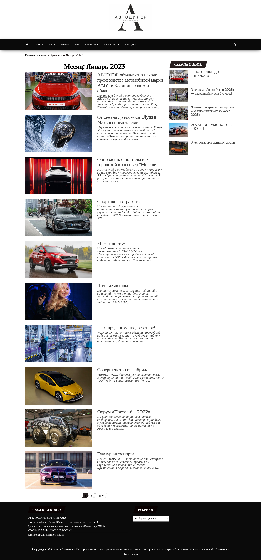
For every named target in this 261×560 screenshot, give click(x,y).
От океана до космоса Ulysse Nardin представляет (126, 119)
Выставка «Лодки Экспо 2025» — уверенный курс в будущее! (212, 91)
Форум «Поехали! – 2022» (123, 412)
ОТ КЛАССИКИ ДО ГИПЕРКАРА (205, 74)
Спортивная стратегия (119, 201)
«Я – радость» (111, 243)
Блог (77, 44)
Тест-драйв (130, 44)
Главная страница (36, 55)
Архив (51, 44)
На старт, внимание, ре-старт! (126, 328)
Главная (39, 44)
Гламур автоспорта (115, 454)
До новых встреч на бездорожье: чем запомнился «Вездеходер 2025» (213, 111)
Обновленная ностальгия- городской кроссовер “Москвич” (128, 162)
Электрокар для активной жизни (213, 142)
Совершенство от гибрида (122, 370)
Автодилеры (111, 44)
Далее (100, 495)
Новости (64, 44)
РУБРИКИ (91, 44)
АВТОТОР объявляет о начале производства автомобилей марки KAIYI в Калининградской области (130, 83)
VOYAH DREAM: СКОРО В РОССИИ (211, 127)
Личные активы (112, 285)
